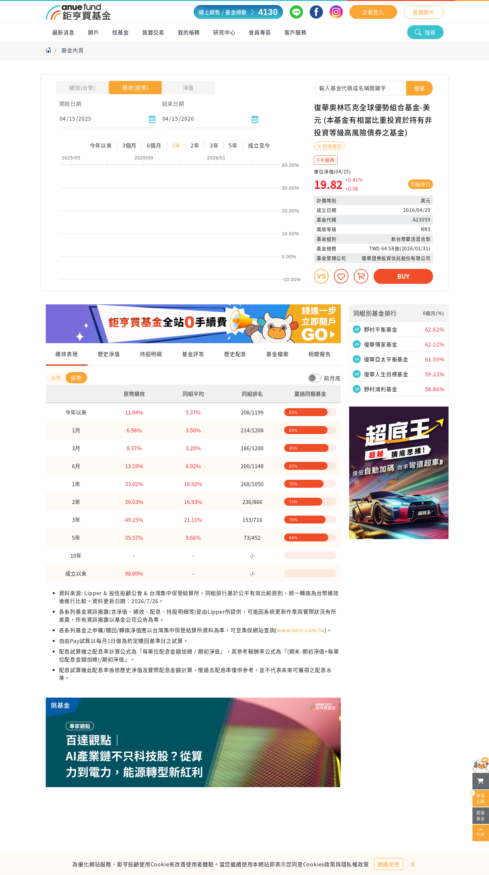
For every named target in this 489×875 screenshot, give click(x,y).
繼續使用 (389, 864)
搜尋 (425, 32)
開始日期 (70, 103)
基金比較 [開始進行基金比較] (478, 797)
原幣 (76, 378)
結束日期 (173, 103)
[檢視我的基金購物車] (480, 781)
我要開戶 (423, 12)
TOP (480, 833)
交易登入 (373, 12)
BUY (403, 276)
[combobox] (373, 88)
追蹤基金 (480, 815)
